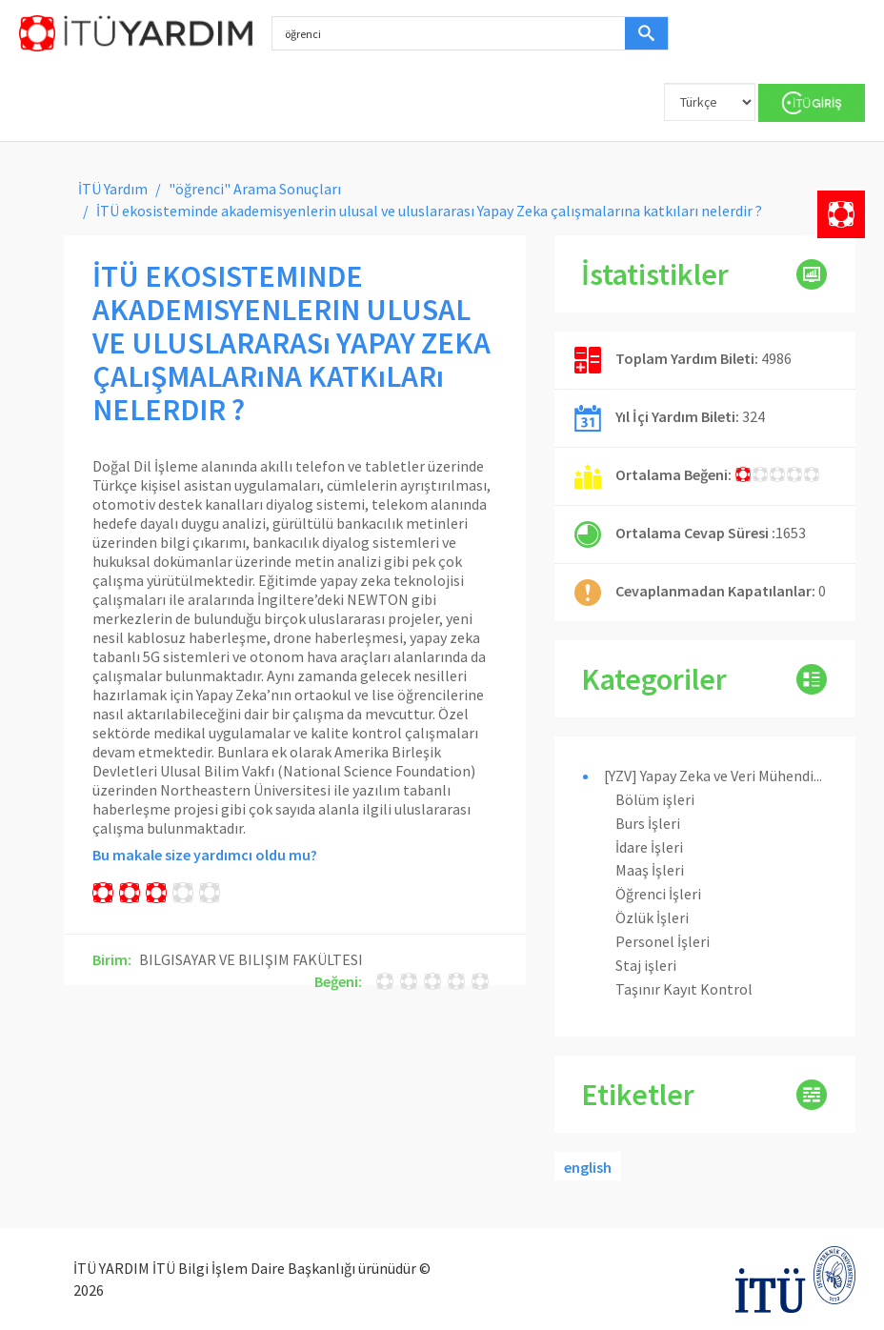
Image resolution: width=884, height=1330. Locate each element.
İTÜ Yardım (113, 188)
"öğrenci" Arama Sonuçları (255, 188)
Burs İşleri (647, 823)
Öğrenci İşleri (658, 893)
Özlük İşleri (652, 917)
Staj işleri (645, 965)
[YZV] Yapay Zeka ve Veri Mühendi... (713, 775)
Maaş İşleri (649, 869)
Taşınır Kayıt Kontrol (684, 988)
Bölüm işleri (654, 799)
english (588, 1167)
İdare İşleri (649, 846)
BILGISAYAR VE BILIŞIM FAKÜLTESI (251, 959)
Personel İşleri (662, 941)
